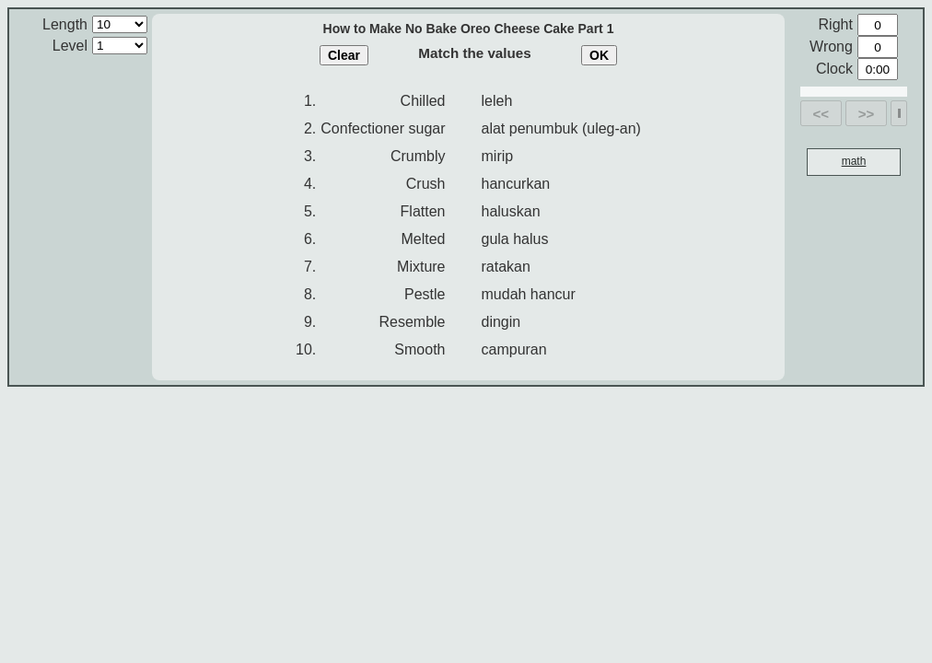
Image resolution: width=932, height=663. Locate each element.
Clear (344, 55)
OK (599, 55)
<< (821, 114)
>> (866, 114)
